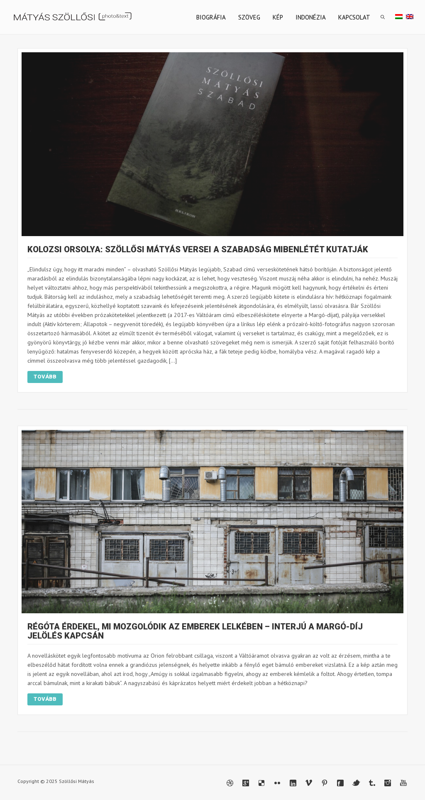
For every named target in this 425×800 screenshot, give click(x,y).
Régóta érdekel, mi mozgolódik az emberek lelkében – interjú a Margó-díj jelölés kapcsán (195, 631)
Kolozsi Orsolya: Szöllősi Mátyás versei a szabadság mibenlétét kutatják (197, 249)
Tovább (45, 376)
